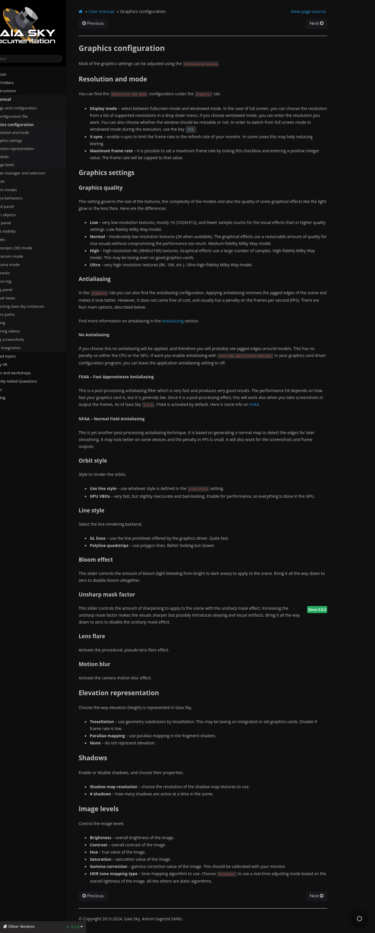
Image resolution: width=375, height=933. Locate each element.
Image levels (24, 164)
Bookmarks (19, 272)
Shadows (21, 156)
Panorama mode (22, 264)
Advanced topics (19, 355)
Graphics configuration (29, 124)
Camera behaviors (24, 197)
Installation (14, 74)
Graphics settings (26, 140)
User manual (16, 99)
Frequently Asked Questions (29, 380)
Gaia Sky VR (14, 364)
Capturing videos (22, 330)
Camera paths (20, 314)
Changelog (15, 397)
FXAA (276, 404)
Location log (20, 281)
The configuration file (28, 116)
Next (335, 23)
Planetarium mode (24, 256)
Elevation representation (34, 148)
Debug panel (20, 289)
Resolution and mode (31, 132)
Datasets (15, 239)
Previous (115, 23)
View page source (326, 11)
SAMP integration (23, 347)
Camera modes (21, 189)
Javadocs (14, 389)
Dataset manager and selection (35, 172)
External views (22, 297)
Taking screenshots (24, 339)
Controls (15, 181)
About (9, 405)
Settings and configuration (31, 107)
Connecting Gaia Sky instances (34, 306)
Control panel (19, 206)
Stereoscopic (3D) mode (28, 247)
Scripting (15, 322)
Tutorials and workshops (26, 372)
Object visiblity (22, 231)
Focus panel (18, 222)
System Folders (18, 82)
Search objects (22, 214)
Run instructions (19, 90)
